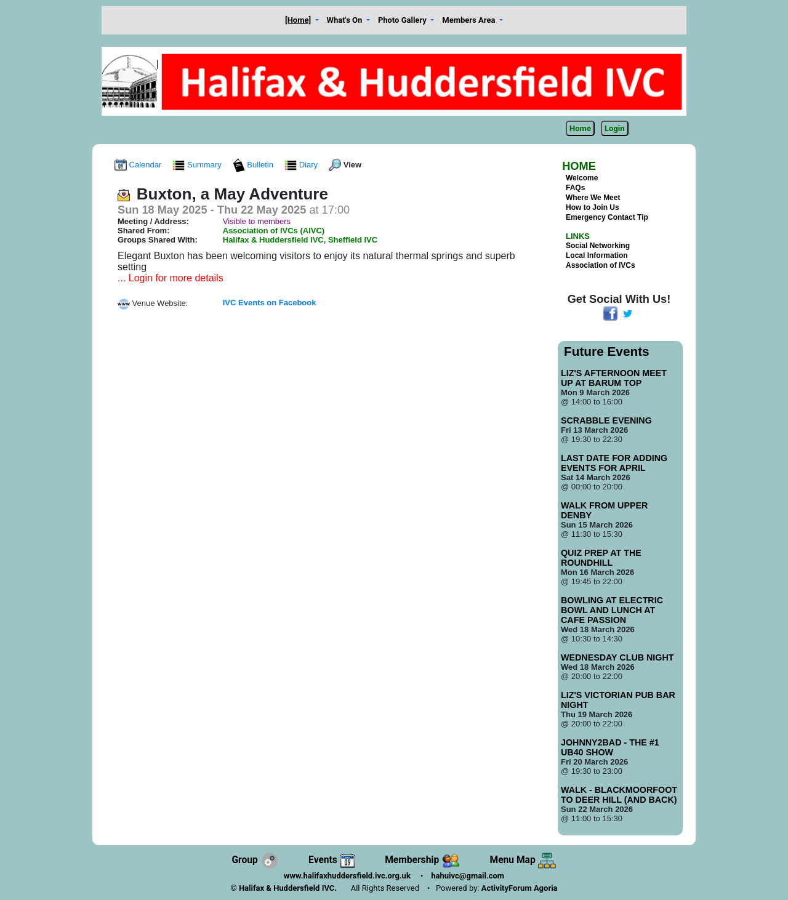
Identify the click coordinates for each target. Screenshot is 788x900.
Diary (302, 164)
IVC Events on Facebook (269, 302)
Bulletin (254, 164)
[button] (302, 20)
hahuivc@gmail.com (467, 875)
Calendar (139, 164)
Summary (197, 164)
